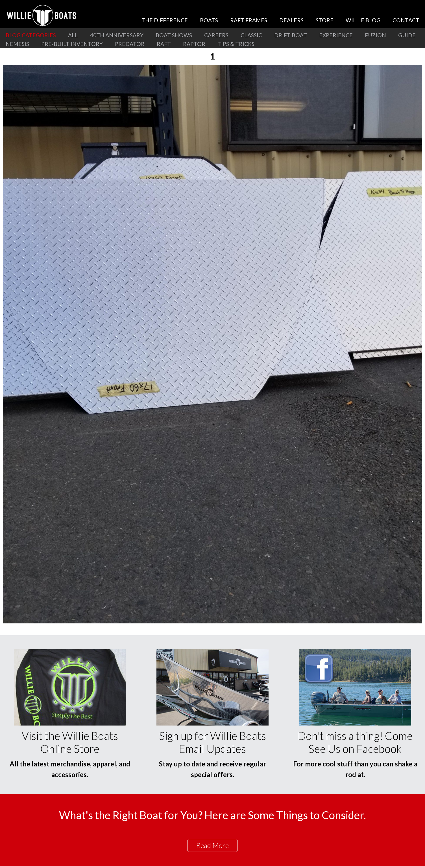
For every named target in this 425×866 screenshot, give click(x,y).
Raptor (194, 44)
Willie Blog (363, 20)
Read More (212, 845)
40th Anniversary (116, 35)
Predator (130, 44)
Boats (209, 20)
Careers (216, 35)
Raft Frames (248, 20)
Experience (336, 35)
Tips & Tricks (235, 44)
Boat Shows (174, 35)
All (73, 35)
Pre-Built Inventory (72, 44)
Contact (406, 20)
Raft (164, 44)
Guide (407, 35)
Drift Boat (290, 35)
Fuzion (375, 35)
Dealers (291, 20)
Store (325, 20)
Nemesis (17, 44)
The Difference (164, 20)
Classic (251, 35)
